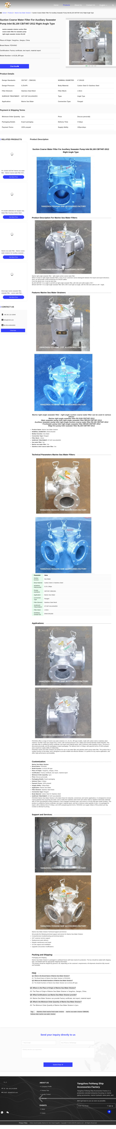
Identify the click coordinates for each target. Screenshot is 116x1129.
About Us (78, 5)
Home (56, 5)
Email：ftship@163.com (9, 1092)
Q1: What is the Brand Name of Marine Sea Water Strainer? (51, 976)
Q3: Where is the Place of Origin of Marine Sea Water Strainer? (53, 988)
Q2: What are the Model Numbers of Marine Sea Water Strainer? (52, 980)
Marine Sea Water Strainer (23, 13)
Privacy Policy (23, 1123)
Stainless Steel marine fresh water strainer (50, 1011)
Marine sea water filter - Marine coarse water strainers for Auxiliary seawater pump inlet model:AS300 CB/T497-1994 (13, 253)
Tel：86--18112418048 (9, 1088)
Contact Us (90, 5)
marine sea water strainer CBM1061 (77, 1011)
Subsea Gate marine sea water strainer (43, 1014)
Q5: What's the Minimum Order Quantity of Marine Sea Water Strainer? (56, 1002)
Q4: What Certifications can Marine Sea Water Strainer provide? (53, 995)
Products (66, 5)
